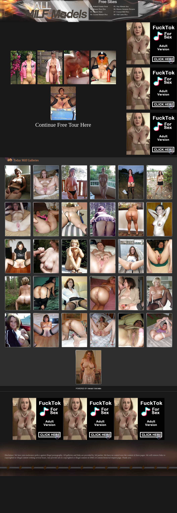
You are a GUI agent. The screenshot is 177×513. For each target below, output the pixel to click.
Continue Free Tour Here (63, 125)
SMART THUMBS (94, 388)
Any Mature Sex (122, 6)
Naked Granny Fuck (100, 6)
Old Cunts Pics (122, 14)
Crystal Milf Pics (122, 12)
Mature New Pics (99, 9)
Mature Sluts (98, 12)
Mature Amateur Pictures (125, 9)
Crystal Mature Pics (100, 14)
